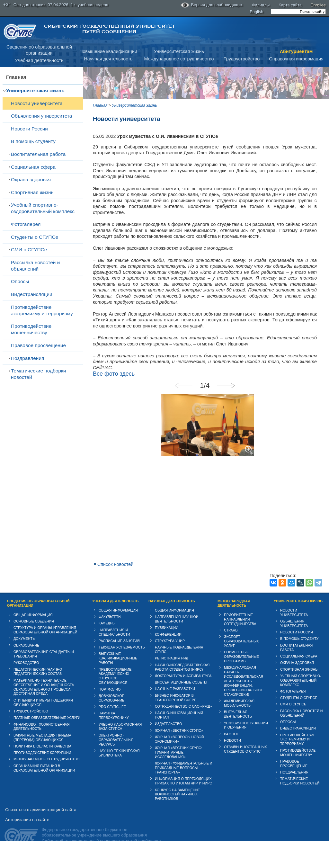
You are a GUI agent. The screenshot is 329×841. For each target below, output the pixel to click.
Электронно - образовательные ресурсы (116, 727)
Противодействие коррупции (42, 741)
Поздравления (27, 358)
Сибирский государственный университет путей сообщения (109, 29)
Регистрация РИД (171, 646)
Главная (16, 77)
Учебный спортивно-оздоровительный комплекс (43, 208)
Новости (232, 728)
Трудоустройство (242, 58)
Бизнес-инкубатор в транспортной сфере (175, 685)
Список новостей (115, 552)
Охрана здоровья (31, 179)
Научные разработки (175, 677)
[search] (298, 11)
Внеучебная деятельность (238, 702)
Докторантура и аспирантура (183, 664)
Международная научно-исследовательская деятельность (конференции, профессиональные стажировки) (243, 669)
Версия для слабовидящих (212, 5)
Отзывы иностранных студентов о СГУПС (245, 737)
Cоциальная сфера (33, 167)
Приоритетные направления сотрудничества (240, 607)
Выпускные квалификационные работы (118, 646)
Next (229, 374)
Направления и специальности (114, 620)
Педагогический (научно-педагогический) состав (38, 659)
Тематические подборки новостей (38, 374)
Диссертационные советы (181, 670)
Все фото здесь (114, 361)
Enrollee (318, 5)
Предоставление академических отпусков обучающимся (115, 664)
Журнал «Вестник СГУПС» (179, 718)
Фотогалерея (25, 224)
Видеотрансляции (31, 294)
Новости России (29, 128)
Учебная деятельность (39, 60)
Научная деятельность (108, 58)
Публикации (166, 616)
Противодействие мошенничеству (31, 329)
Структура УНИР (170, 629)
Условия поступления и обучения (246, 713)
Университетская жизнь (179, 51)
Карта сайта (290, 5)
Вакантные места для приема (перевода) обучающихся (42, 725)
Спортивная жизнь (32, 192)
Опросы (20, 281)
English (256, 11)
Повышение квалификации (108, 51)
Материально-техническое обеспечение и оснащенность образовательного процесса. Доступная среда (43, 675)
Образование (26, 633)
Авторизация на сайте (27, 807)
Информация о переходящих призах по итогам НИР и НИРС (183, 769)
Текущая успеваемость (122, 635)
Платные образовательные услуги (46, 706)
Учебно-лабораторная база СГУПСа (120, 714)
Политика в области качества (42, 734)
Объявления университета (41, 116)
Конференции (168, 622)
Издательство (168, 712)
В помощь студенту (33, 141)
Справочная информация (296, 58)
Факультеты (110, 605)
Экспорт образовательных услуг (241, 629)
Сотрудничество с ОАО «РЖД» (183, 694)
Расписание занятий (119, 629)
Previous (186, 374)
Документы (24, 627)
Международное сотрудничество (179, 58)
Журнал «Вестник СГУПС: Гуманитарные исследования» (178, 740)
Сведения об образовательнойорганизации (39, 50)
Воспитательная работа (38, 154)
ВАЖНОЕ (231, 722)
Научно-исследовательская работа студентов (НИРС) (182, 655)
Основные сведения (33, 609)
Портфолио (109, 677)
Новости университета (37, 103)
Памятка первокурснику (114, 703)
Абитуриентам (296, 51)
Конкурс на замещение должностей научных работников (177, 782)
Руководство (26, 651)
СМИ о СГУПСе (29, 249)
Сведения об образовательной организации (38, 591)
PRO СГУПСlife (112, 695)
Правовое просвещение (38, 345)
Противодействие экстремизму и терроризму (42, 310)
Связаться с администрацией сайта (40, 797)
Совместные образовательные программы (241, 644)
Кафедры (107, 611)
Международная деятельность (234, 591)
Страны (231, 618)
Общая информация (33, 603)
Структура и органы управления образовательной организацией (45, 618)
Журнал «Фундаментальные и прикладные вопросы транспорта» (183, 755)
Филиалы (261, 5)
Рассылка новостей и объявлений (35, 266)
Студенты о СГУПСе (34, 237)
